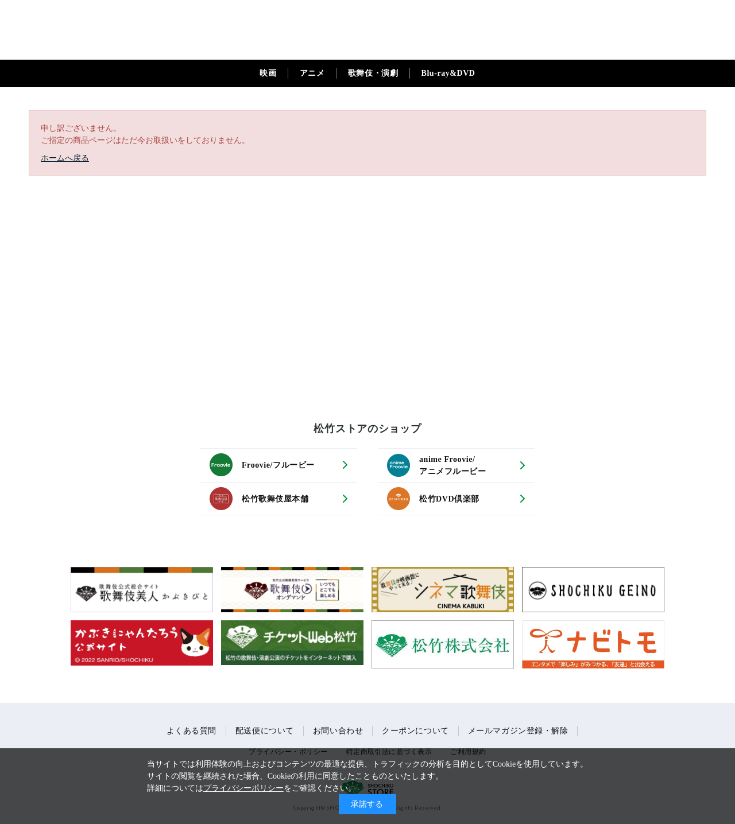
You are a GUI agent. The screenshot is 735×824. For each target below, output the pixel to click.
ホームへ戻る (65, 158)
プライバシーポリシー (243, 788)
